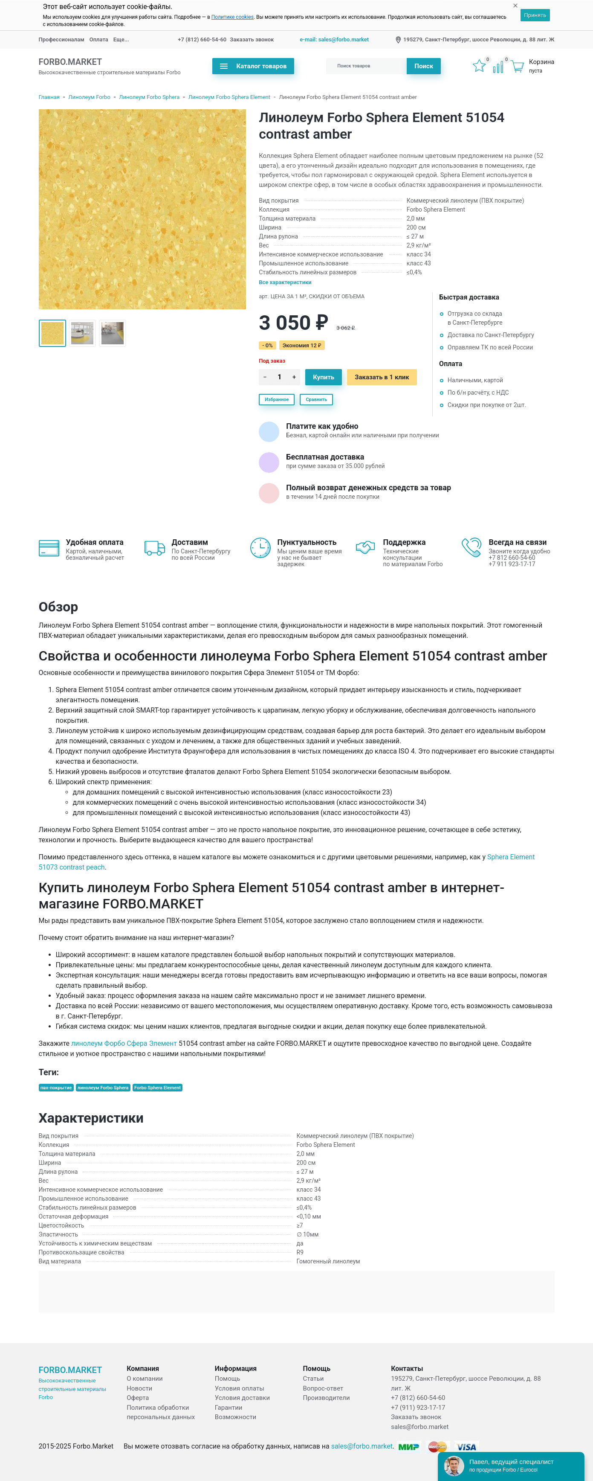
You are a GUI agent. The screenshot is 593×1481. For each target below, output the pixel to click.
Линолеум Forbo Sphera (149, 97)
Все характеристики (285, 282)
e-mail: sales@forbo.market (334, 39)
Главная (49, 97)
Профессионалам (61, 39)
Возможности (235, 1417)
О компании (144, 1378)
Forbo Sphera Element (157, 1088)
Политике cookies (232, 17)
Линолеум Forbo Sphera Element (229, 97)
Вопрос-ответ (323, 1388)
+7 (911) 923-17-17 (418, 1407)
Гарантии (229, 1407)
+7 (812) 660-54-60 (202, 39)
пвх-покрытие (56, 1088)
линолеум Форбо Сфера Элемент (124, 1043)
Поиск (423, 66)
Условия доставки (242, 1398)
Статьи (313, 1378)
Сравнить (316, 399)
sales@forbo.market (419, 1427)
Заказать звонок (252, 39)
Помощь (227, 1378)
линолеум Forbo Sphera (103, 1088)
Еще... (121, 39)
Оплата (99, 39)
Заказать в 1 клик (382, 377)
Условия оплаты (239, 1388)
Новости (139, 1388)
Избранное (277, 399)
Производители (326, 1398)
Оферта (138, 1398)
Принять (535, 15)
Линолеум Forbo (89, 97)
